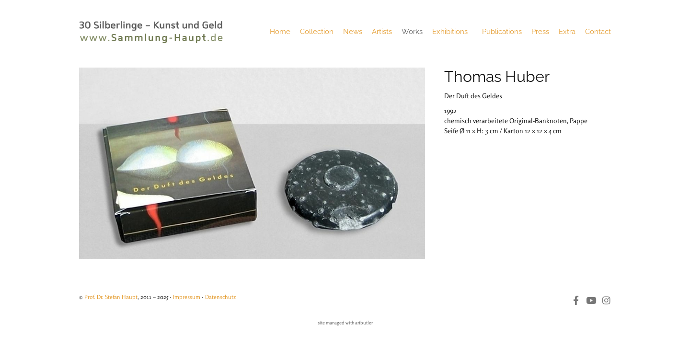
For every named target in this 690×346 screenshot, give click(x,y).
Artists (382, 31)
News (352, 31)
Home (280, 31)
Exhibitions (452, 31)
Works (412, 31)
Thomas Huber (497, 76)
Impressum (186, 296)
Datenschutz (220, 296)
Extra (567, 31)
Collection (317, 31)
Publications (502, 31)
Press (540, 31)
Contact (598, 31)
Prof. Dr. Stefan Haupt (111, 296)
